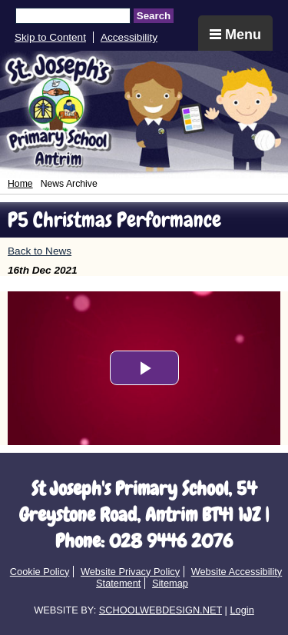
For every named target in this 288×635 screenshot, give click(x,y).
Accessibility (129, 37)
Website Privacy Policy (130, 571)
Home (20, 183)
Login (241, 610)
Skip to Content (50, 37)
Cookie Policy (40, 571)
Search (153, 16)
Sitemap (170, 583)
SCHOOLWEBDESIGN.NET (160, 610)
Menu (235, 34)
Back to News (39, 251)
